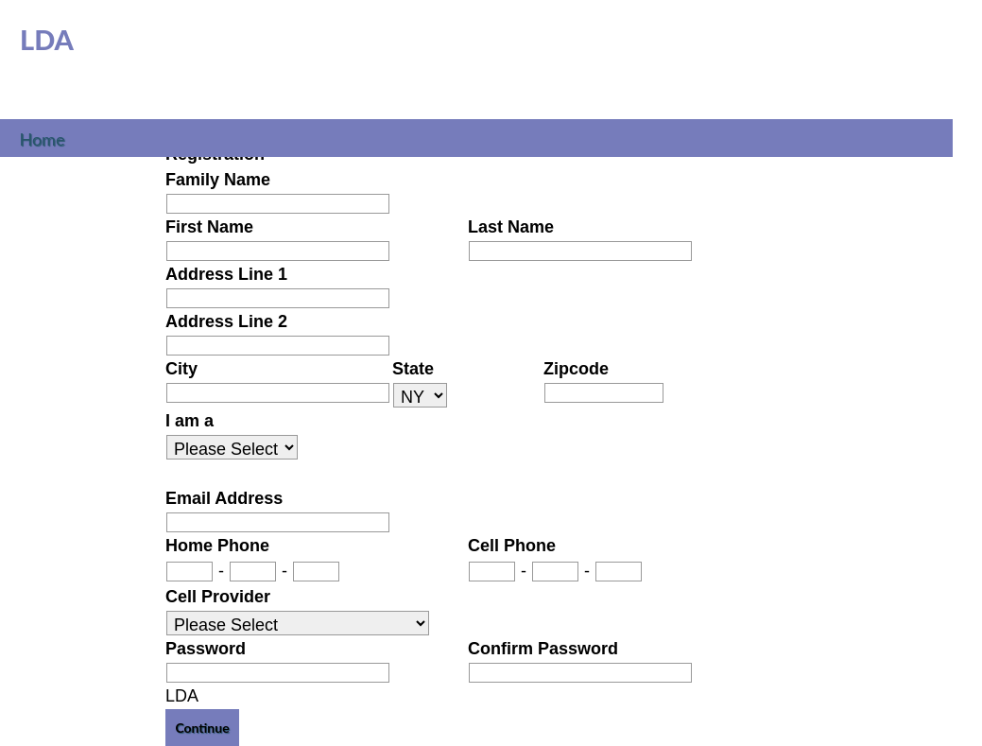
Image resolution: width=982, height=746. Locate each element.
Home (42, 137)
